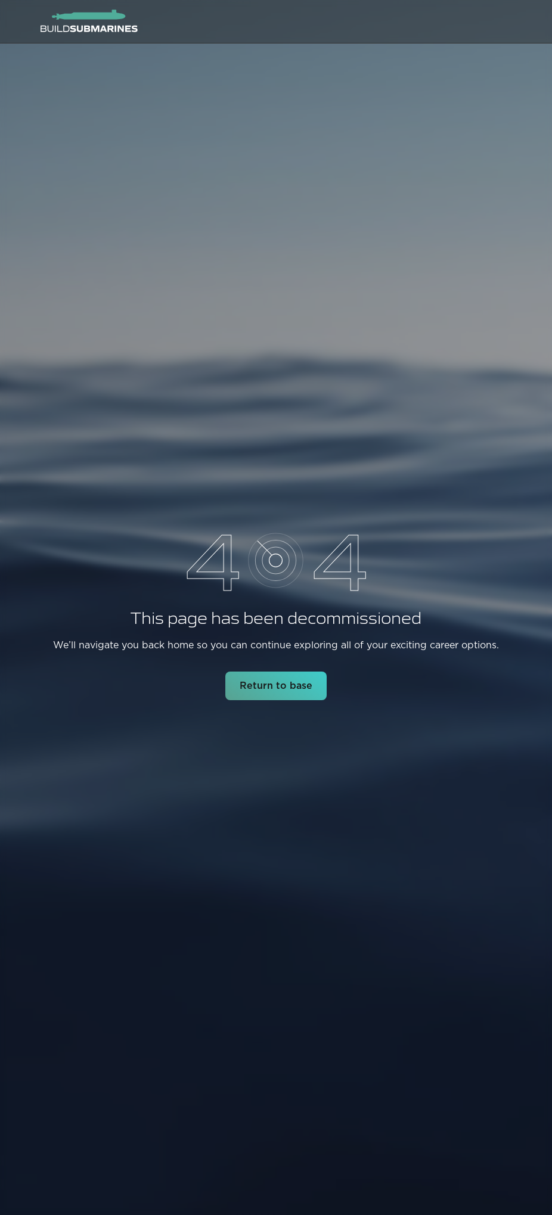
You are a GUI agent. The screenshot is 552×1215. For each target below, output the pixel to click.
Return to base (276, 686)
